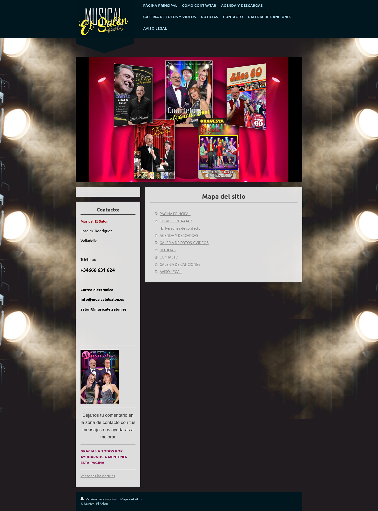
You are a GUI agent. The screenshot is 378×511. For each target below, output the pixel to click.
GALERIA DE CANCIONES (180, 264)
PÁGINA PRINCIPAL (175, 213)
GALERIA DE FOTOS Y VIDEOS (184, 242)
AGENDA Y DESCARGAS (179, 235)
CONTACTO (169, 257)
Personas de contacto (183, 228)
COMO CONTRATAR (176, 220)
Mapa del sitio (131, 499)
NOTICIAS (168, 249)
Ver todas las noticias (98, 475)
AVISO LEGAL (171, 271)
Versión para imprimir (100, 499)
